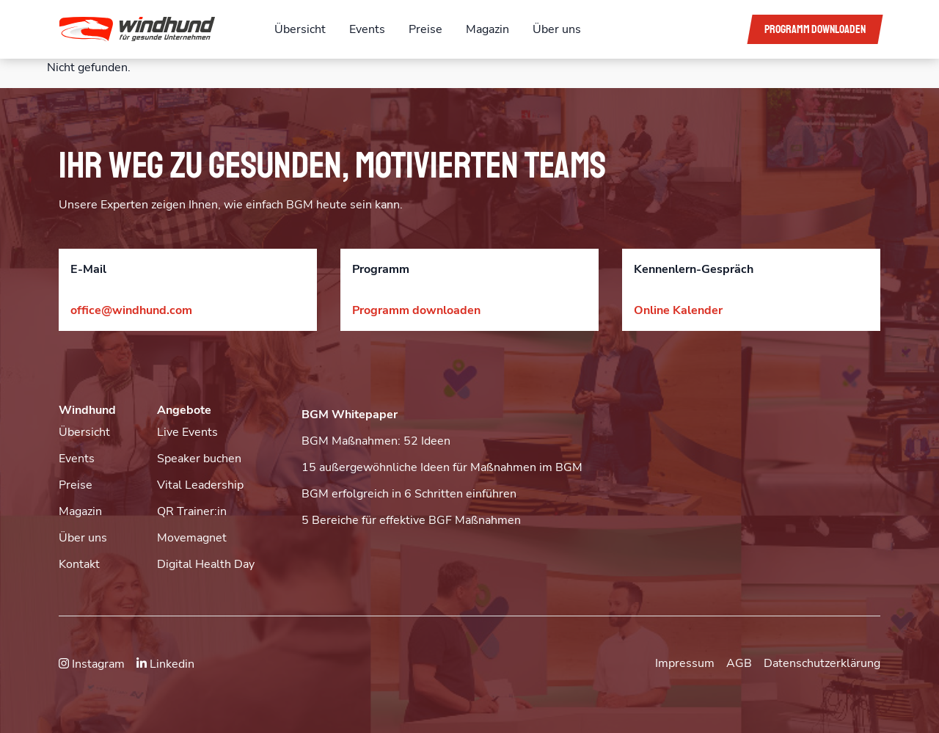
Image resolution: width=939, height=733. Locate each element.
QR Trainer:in (192, 511)
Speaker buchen (199, 459)
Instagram (92, 664)
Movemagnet (192, 538)
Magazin (487, 29)
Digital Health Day (206, 564)
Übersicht (300, 29)
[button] (155, 30)
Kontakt (79, 564)
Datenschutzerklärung (822, 663)
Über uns (557, 29)
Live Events (187, 432)
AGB (739, 663)
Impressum (685, 663)
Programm (815, 29)
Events (367, 29)
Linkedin (165, 664)
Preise (425, 29)
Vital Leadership (200, 485)
